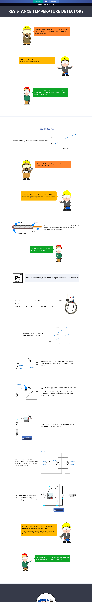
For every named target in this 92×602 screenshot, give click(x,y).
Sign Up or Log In (53, 1)
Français (51, 4)
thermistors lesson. (35, 197)
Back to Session (38, 1)
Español (46, 4)
